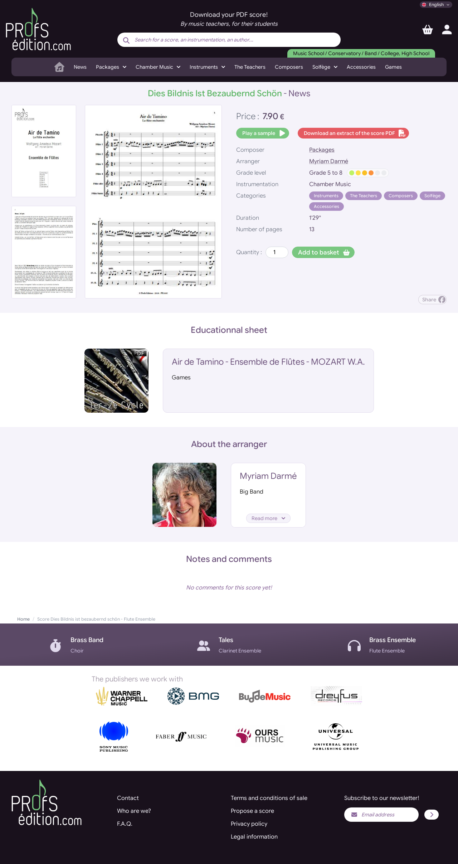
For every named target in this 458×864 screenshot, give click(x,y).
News (80, 67)
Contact (128, 798)
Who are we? (134, 811)
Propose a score (252, 811)
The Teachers (249, 67)
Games (393, 67)
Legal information (254, 836)
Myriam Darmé (328, 161)
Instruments (326, 195)
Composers (289, 67)
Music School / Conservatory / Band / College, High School (361, 53)
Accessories (361, 67)
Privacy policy (249, 823)
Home (23, 619)
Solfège (432, 195)
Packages (322, 150)
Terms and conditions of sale (269, 798)
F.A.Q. (124, 823)
